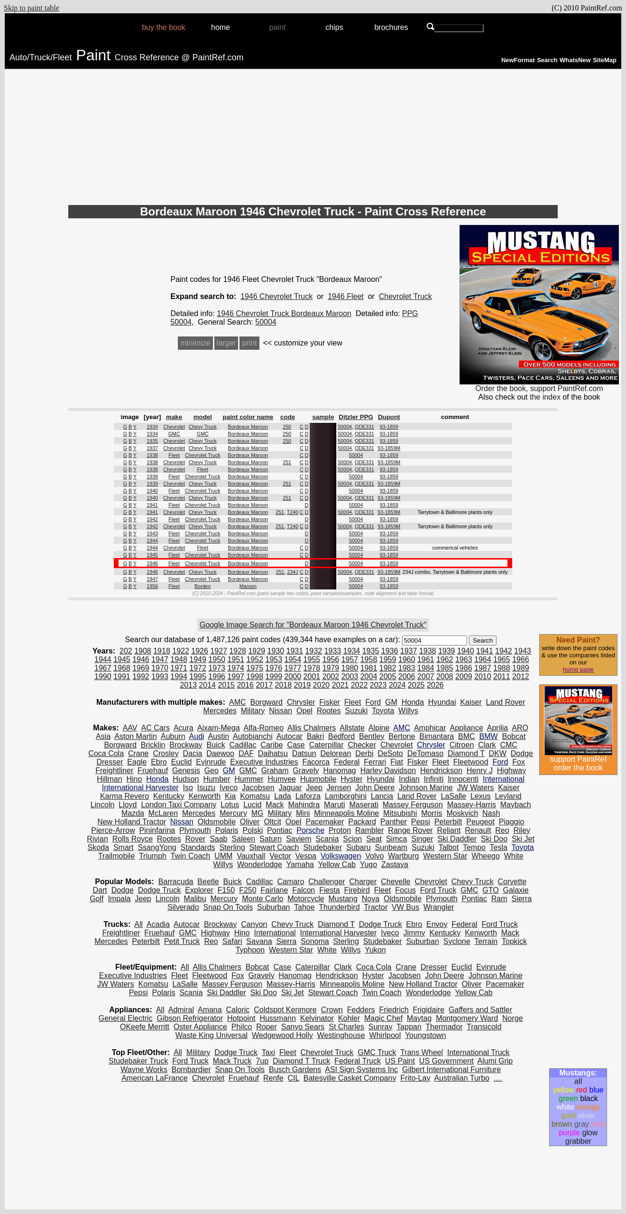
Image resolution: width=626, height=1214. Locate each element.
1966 (520, 659)
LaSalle (453, 796)
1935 (152, 441)
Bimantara (436, 736)
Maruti (334, 805)
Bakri (315, 736)
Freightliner (114, 770)
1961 (425, 659)
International (504, 779)
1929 (256, 651)
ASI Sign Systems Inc (361, 1069)
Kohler (349, 1018)
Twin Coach (191, 856)
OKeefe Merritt (144, 1027)
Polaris (227, 830)
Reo (502, 830)
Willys (408, 711)
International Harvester (140, 788)
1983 (406, 668)
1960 (406, 659)
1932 (313, 651)
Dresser (109, 762)
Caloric (238, 1010)
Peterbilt (448, 822)
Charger (363, 882)
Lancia (382, 796)
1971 (178, 668)
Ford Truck (438, 890)
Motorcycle (305, 899)
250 (287, 427)
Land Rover (505, 702)
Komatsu (255, 796)
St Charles (346, 1027)
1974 (235, 668)
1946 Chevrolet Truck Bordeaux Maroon (284, 313)
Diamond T (466, 753)
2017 (264, 685)
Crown (332, 1010)
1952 (254, 659)
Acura (183, 728)
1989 (520, 668)
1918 (161, 651)
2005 (387, 676)
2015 (226, 685)
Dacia (193, 753)
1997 (235, 676)
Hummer (248, 779)
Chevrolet (174, 427)
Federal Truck (357, 1061)
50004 (265, 322)
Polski (253, 830)
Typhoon (250, 950)
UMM (223, 856)
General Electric (126, 1018)
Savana (259, 941)
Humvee (281, 779)
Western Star (445, 856)
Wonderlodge (259, 864)
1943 (152, 533)
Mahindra (304, 805)
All (138, 924)
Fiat (396, 762)
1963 (463, 659)
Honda (413, 702)
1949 (197, 659)
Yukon (375, 950)
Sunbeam (391, 847)
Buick (216, 745)
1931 (295, 651)
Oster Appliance (200, 1027)
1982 (387, 668)
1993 (159, 676)
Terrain (485, 941)
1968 (121, 668)
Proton (340, 830)
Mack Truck (232, 1061)
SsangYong (157, 847)
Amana (210, 1010)
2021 (340, 685)
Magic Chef (383, 1018)
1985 (444, 668)
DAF (246, 753)
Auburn (173, 736)
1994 (178, 676)
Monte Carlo (262, 899)
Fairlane (274, 890)
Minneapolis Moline (346, 813)
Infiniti (433, 779)
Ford (373, 702)
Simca (396, 839)
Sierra (521, 899)
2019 (302, 685)
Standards (198, 847)
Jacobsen (258, 788)
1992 (140, 676)
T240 (292, 512)
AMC (237, 702)
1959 (387, 659)
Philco (241, 1027)
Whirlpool (385, 1035)
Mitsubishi (400, 813)
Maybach (515, 805)
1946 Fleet (346, 296)
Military (253, 711)
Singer (422, 839)
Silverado (183, 907)
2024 (397, 685)
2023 (378, 685)
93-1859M (388, 448)
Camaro (290, 882)
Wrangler (438, 907)
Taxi (268, 1052)
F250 (247, 890)
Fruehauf (153, 770)
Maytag (419, 1018)
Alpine (378, 728)
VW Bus (405, 907)
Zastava (394, 864)
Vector (280, 856)
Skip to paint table (31, 8)
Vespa (305, 856)
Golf (96, 899)
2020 (321, 685)
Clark (487, 745)
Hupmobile (318, 779)
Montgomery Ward (467, 1018)
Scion (352, 839)
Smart (123, 847)
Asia (103, 736)
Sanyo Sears (303, 1027)
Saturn (270, 839)
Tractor (375, 907)
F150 (226, 890)
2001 (312, 676)
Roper (266, 1027)
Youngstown (425, 1035)
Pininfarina (157, 830)
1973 (216, 668)
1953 (273, 659)
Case (295, 745)
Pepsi (420, 822)
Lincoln (103, 805)
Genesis (186, 770)
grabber (578, 1141)
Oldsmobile (217, 822)
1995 (197, 676)
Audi (196, 736)
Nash (491, 813)
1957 (350, 659)
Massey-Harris (471, 805)
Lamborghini (346, 796)
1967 (102, 668)
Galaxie (516, 890)
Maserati (363, 805)
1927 (218, 651)
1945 (152, 555)
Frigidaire (429, 1010)
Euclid (181, 762)
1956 (152, 586)
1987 (482, 668)
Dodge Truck (159, 890)
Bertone (401, 736)
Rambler (369, 830)
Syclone (456, 941)
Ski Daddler (457, 839)
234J (292, 572)
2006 (406, 676)
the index (545, 397)
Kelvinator (317, 1018)
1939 (152, 476)
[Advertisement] (313, 138)
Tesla (498, 847)
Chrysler (301, 702)
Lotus (230, 805)
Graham (275, 770)
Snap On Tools (228, 907)
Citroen (462, 745)
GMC (174, 434)
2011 (501, 676)
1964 (482, 659)
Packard (362, 822)
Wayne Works (143, 1069)
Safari (232, 941)
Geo (211, 770)
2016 (245, 685)
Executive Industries (264, 762)
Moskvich (462, 813)
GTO (490, 890)
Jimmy (414, 933)
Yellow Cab (337, 864)
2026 (435, 685)
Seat (374, 839)
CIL (293, 1078)
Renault (478, 830)
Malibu (195, 899)
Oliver (250, 822)
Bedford (341, 736)
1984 (425, 668)
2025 (416, 685)
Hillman (109, 779)
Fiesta (329, 890)
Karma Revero (124, 796)
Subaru (358, 847)
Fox (518, 762)
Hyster (351, 779)
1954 (293, 659)
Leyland (508, 796)
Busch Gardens (295, 1069)
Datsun (304, 753)
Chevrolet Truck (405, 296)
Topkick (514, 941)
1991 (121, 676)
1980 (350, 668)
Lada (282, 796)
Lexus (480, 796)
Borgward (266, 702)
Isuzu (206, 788)
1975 (254, 668)
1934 (152, 427)
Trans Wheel (421, 1052)
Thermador (443, 1027)
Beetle (208, 882)
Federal (346, 762)
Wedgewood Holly (282, 1035)
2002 (331, 676)
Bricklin (153, 745)
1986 (463, 668)
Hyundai (442, 702)
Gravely (306, 770)
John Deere (375, 788)
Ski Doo (494, 839)
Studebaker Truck (138, 1061)
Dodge (522, 753)
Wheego (485, 856)
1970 (159, 668)
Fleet (174, 455)
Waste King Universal (211, 1035)
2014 (207, 685)
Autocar (289, 736)
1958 (368, 659)
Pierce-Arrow (113, 830)
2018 (283, 685)
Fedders (361, 1010)
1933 (332, 651)
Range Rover (410, 830)
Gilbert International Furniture (451, 1069)
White (514, 856)
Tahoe (304, 907)
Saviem (298, 839)
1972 (197, 668)
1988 (501, 668)
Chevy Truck (203, 427)
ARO (520, 728)
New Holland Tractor (131, 822)
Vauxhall (251, 856)
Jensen (339, 788)
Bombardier (191, 1069)
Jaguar (290, 788)
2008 (444, 676)
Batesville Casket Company (350, 1078)
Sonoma (315, 941)
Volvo (374, 856)
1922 (180, 651)
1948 (178, 659)
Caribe (271, 745)
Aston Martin (135, 736)
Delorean (335, 753)
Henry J (480, 770)
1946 (152, 563)
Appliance (466, 728)
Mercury (233, 813)
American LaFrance (154, 1078)
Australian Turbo (461, 1078)
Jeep (314, 788)
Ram (499, 899)
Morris (431, 813)
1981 (368, 668)
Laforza (308, 796)
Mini (303, 813)
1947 (152, 579)
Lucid (252, 805)
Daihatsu (273, 753)
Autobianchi (253, 736)
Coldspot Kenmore (285, 1010)
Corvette (512, 882)
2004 (368, 676)
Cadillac (243, 745)
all (578, 1081)
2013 (188, 685)
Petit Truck (182, 941)
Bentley (371, 736)
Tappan (409, 1027)
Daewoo (220, 753)
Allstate (352, 728)
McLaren (163, 813)
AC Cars (155, 728)
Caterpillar (326, 745)
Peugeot (480, 822)
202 (126, 651)
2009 (463, 676)
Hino (134, 779)
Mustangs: (578, 1073)
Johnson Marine (426, 788)
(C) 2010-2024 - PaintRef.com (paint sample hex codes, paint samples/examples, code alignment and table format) (312, 593)
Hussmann (277, 1018)
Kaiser (470, 702)
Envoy (436, 924)
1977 (293, 668)
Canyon (254, 924)
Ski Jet (523, 839)
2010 (482, 676)
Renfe (273, 1078)
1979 (331, 668)
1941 (152, 505)
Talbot (449, 847)
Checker (362, 745)
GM (391, 702)
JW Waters (475, 788)
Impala (119, 899)
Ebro (159, 762)
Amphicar (430, 728)
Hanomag (339, 770)
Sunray (380, 1027)
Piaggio (511, 822)
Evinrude (211, 762)
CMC (508, 745)
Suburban (273, 907)
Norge (512, 1018)
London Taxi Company (178, 805)
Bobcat (514, 736)
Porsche (310, 830)
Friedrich (393, 1010)
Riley (522, 830)
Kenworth (205, 796)
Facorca (316, 762)
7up (262, 1061)
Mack (275, 805)
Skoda (98, 847)
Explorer (199, 890)
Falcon (303, 890)
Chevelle (395, 882)
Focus (405, 890)
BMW (488, 736)
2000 (293, 676)
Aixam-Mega (218, 728)
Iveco (229, 788)
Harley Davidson (388, 770)
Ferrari (375, 762)
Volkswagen (341, 856)
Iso (188, 788)
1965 (501, 659)
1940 (152, 491)
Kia (230, 796)
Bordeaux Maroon (248, 427)
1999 (273, 676)
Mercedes (220, 711)
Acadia (158, 924)
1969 (140, 668)
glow (590, 1133)
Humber (216, 779)
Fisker (329, 702)
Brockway (185, 745)
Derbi (364, 753)
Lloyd (128, 805)
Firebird (357, 890)
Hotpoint (241, 1018)
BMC (466, 736)
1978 (312, 668)
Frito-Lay (415, 1078)
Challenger (326, 882)
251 (287, 462)
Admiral (181, 1010)
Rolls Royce (132, 839)
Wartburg (403, 856)
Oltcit (272, 822)
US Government (446, 1061)
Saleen (243, 839)
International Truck (478, 1052)
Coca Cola (106, 753)
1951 (235, 659)
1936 (389, 651)
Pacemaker (324, 822)
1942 (152, 519)
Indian (409, 779)
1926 (199, 651)
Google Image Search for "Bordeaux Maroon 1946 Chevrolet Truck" (313, 625)
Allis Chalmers (311, 728)
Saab (218, 839)
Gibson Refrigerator (189, 1018)
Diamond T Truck (301, 1061)
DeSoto (390, 753)
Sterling (232, 847)
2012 (520, 676)
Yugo (368, 864)
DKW (497, 753)
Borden (202, 586)
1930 (275, 651)
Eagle (137, 762)
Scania (327, 839)
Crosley (165, 753)
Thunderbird (339, 907)
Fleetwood (470, 762)
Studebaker (322, 847)
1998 (254, 676)
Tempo (474, 847)
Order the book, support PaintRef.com (539, 385)
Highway (511, 770)
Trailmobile (116, 856)
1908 (142, 651)
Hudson (186, 779)
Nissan (280, 711)
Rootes (329, 711)
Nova (370, 899)
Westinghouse (341, 1035)
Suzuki (356, 711)
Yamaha (300, 864)
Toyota (383, 711)
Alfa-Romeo (264, 728)
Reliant (449, 830)
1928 (237, 651)
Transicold (484, 1027)
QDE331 (364, 427)
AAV (130, 728)
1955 (312, 659)
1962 (444, 659)
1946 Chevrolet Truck (276, 296)
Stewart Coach (274, 847)
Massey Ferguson (413, 805)
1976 (273, 668)
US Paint (400, 1061)
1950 (216, 659)
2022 (359, 685)
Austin (218, 736)
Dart (100, 890)
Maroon (248, 586)
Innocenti (463, 779)
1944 (152, 540)
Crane (138, 753)
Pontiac (279, 830)
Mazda (132, 813)
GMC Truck (377, 1052)
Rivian (97, 839)
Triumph (152, 856)
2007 (425, 676)
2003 (350, 676)
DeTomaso (425, 753)
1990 (102, 676)
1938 (152, 455)
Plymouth (195, 830)
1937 (152, 448)
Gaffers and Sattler (480, 1010)
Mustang (343, 899)
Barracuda (175, 882)
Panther (393, 822)
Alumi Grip (495, 1061)
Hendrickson (441, 770)
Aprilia (497, 728)
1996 (216, 676)
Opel (304, 711)
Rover (195, 839)
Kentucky (168, 796)
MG (257, 813)
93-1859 (389, 427)
